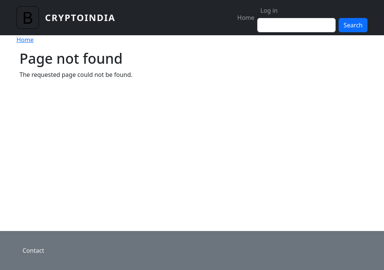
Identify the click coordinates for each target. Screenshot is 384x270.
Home (246, 18)
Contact (33, 250)
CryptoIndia (80, 17)
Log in (269, 10)
